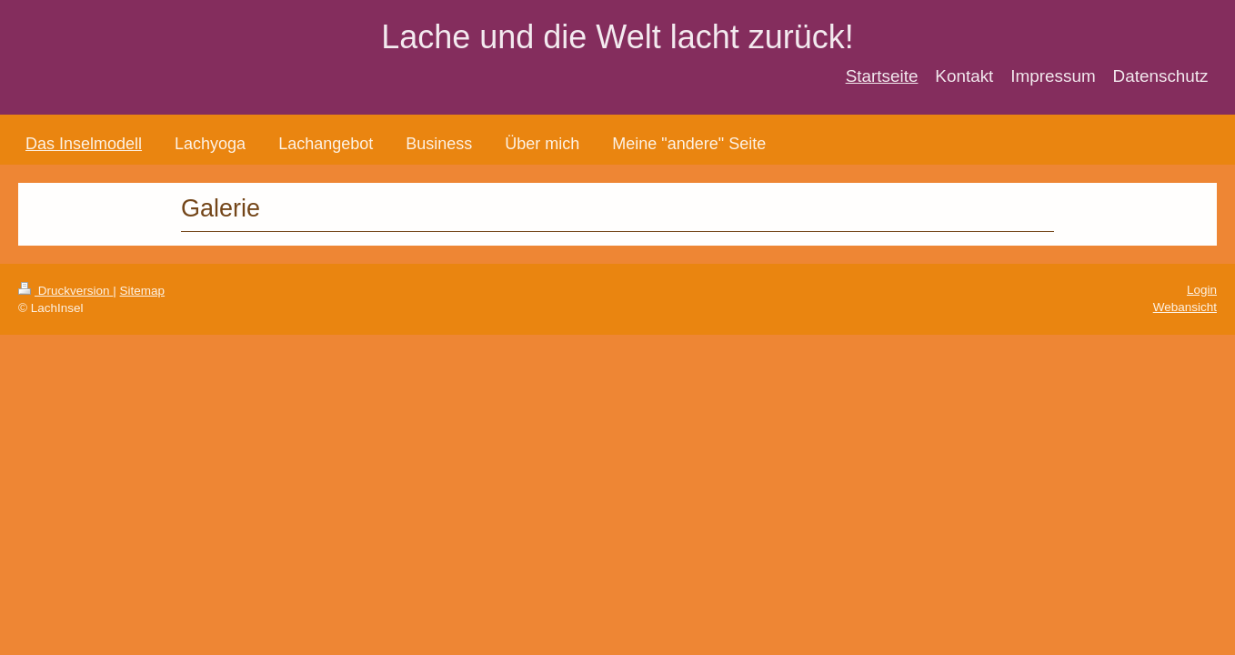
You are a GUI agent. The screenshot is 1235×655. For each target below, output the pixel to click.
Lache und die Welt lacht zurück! (617, 36)
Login (1202, 290)
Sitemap (143, 290)
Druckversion (65, 290)
